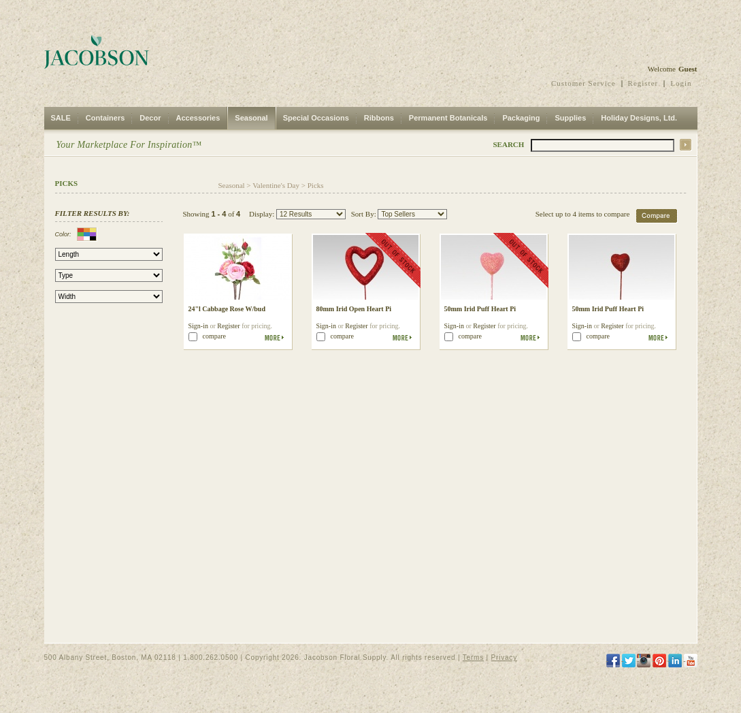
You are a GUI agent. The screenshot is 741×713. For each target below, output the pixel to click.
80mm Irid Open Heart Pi (354, 309)
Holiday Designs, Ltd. (639, 118)
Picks (316, 185)
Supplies (570, 118)
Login (680, 83)
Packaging (521, 118)
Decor (150, 118)
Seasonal (251, 118)
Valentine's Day (275, 185)
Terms (473, 657)
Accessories (198, 118)
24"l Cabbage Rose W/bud (226, 309)
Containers (105, 118)
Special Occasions (316, 118)
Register (643, 83)
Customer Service (583, 83)
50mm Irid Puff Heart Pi (480, 309)
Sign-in (198, 326)
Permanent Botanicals (448, 118)
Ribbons (379, 118)
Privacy (504, 657)
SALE (61, 118)
